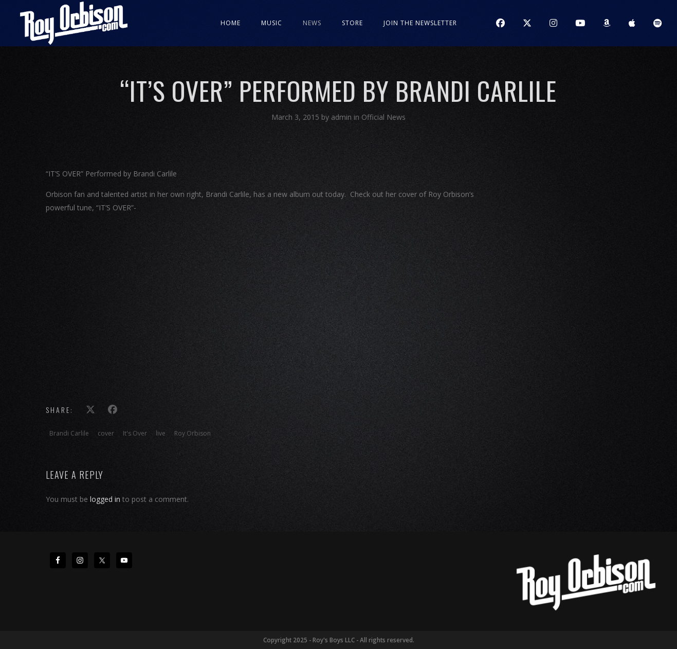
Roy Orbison (192, 433)
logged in (105, 499)
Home (231, 23)
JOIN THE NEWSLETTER (420, 23)
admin (342, 117)
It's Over (135, 433)
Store (352, 23)
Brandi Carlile (69, 433)
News (312, 23)
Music (271, 23)
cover (106, 433)
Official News (383, 117)
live (161, 433)
